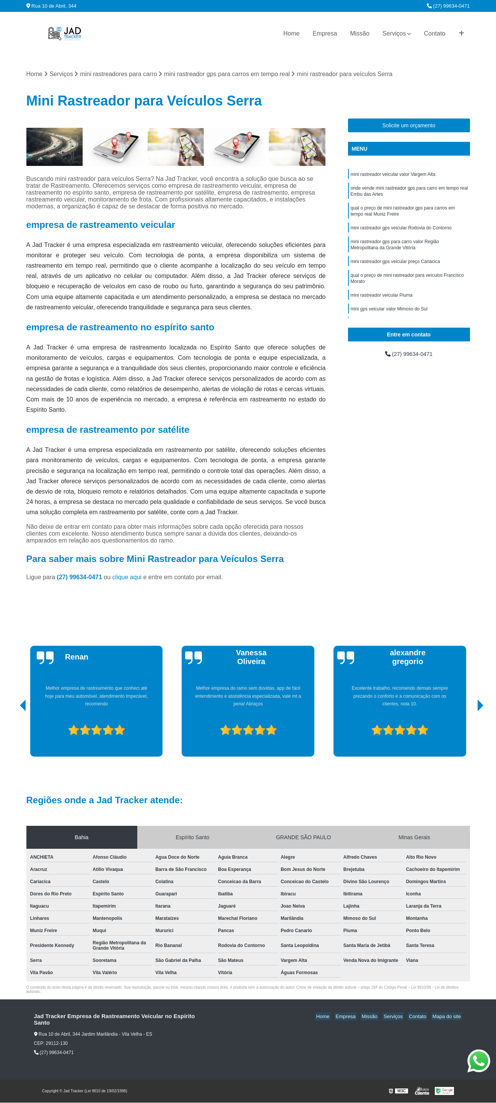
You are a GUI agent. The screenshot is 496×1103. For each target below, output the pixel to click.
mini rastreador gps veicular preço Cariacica (395, 268)
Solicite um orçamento (409, 126)
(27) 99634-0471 (448, 6)
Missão (359, 33)
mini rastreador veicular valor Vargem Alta (393, 175)
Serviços (394, 33)
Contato (434, 33)
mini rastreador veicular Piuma (382, 304)
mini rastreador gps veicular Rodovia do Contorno (401, 233)
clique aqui (127, 577)
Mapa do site (448, 1017)
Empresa (324, 33)
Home (291, 33)
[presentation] (12, 735)
